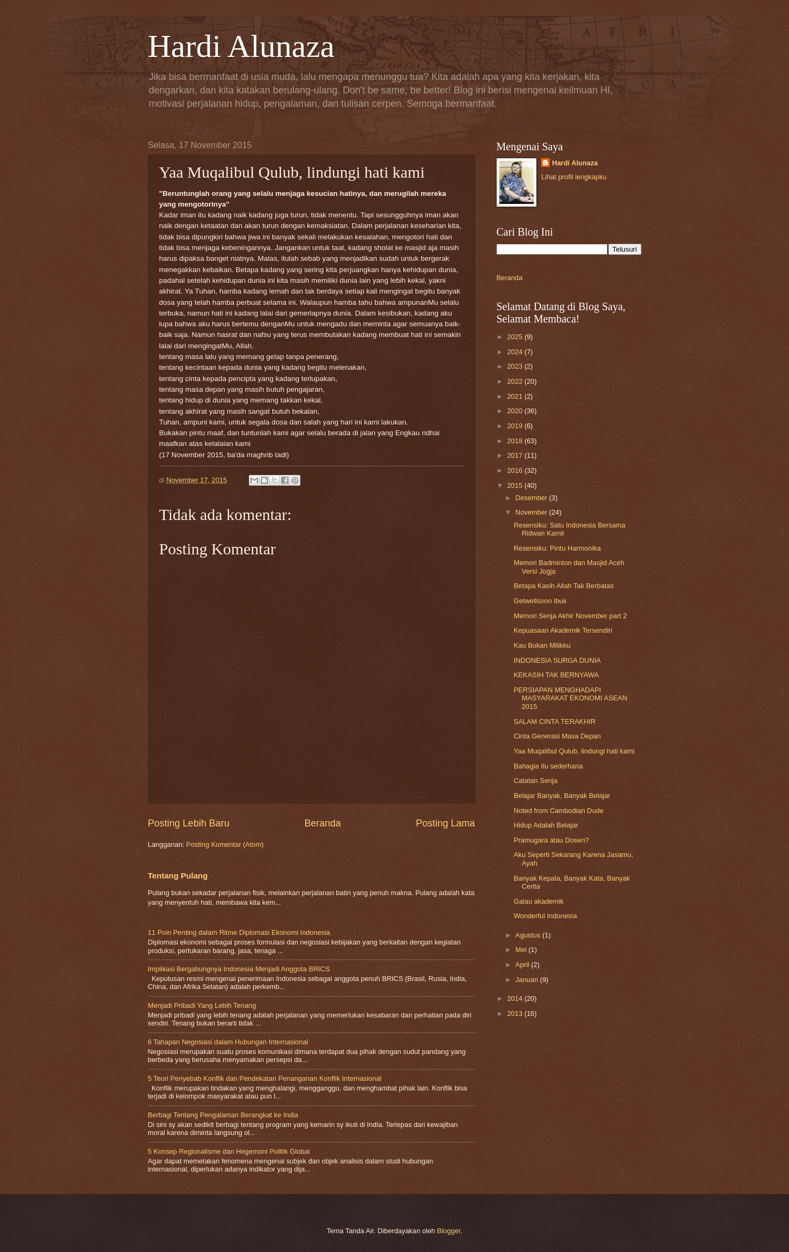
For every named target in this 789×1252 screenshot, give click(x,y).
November (532, 512)
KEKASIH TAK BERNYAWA (556, 675)
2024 (515, 352)
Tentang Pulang (178, 875)
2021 (515, 396)
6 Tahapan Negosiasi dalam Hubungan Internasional (228, 1042)
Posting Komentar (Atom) (225, 844)
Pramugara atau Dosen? (551, 840)
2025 (515, 337)
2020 (515, 411)
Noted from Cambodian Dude (558, 811)
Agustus (528, 935)
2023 (515, 366)
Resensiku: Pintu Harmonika (557, 548)
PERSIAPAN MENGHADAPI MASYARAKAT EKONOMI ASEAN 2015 (571, 698)
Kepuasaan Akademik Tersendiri (563, 630)
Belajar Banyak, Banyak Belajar (562, 796)
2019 (515, 426)
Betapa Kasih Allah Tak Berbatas (564, 586)
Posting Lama (445, 823)
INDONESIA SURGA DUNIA (557, 660)
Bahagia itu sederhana (548, 766)
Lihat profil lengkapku (574, 177)
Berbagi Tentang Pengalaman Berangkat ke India (223, 1115)
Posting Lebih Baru (189, 823)
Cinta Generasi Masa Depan (557, 736)
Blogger (449, 1231)
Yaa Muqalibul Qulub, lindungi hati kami (574, 751)
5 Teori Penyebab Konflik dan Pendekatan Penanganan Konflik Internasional (265, 1078)
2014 (515, 998)
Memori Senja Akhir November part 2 (570, 616)
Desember (532, 498)
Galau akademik (539, 901)
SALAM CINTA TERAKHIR (555, 721)
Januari (527, 980)
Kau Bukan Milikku (542, 645)
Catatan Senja (536, 781)
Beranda (322, 823)
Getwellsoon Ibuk (540, 601)
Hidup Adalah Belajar (546, 825)
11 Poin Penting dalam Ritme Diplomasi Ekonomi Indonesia (239, 932)
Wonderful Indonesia (545, 916)
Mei (521, 950)
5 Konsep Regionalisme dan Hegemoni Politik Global (229, 1151)
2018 (515, 441)
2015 (515, 485)
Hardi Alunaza (241, 46)
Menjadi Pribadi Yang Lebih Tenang (202, 1005)
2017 (515, 455)
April (523, 965)
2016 (515, 470)
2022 (515, 381)
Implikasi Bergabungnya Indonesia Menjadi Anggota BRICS (239, 969)
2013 (515, 1013)
